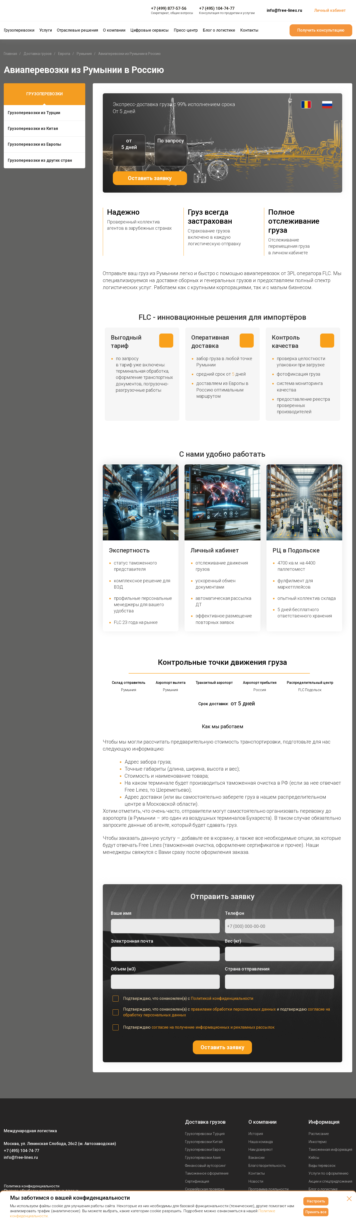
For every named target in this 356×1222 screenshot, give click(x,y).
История (255, 1134)
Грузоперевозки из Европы (34, 144)
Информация (324, 1122)
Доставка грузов (205, 1122)
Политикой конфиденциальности (222, 998)
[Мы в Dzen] (38, 1172)
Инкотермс (318, 1142)
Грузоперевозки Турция (205, 1134)
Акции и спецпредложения (330, 1181)
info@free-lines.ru (284, 10)
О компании (262, 1122)
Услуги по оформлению (328, 1173)
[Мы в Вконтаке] (8, 1172)
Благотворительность (267, 1166)
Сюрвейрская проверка (204, 1189)
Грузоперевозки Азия (203, 1158)
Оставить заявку (150, 178)
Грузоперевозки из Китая (33, 128)
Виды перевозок (322, 1166)
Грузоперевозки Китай (204, 1142)
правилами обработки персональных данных (233, 1009)
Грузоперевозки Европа (205, 1150)
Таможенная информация (330, 1150)
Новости (255, 1181)
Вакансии (256, 1158)
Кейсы (314, 1158)
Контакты (256, 1173)
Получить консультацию (320, 30)
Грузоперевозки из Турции (34, 112)
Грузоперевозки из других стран (40, 160)
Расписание (319, 1134)
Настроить (316, 1201)
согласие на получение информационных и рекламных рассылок (213, 1027)
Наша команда (260, 1142)
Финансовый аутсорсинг (205, 1166)
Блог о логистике (323, 1189)
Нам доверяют (260, 1150)
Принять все (315, 1212)
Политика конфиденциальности (31, 1186)
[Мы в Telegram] (28, 1172)
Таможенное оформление (206, 1173)
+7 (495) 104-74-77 (21, 1150)
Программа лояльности (268, 1189)
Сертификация (197, 1181)
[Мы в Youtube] (18, 1172)
